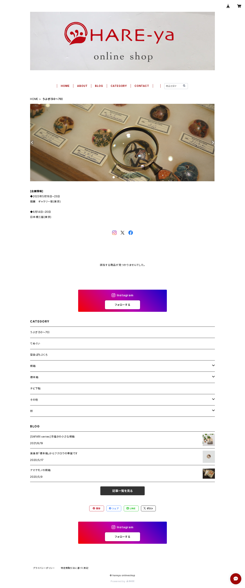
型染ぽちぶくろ (39, 354)
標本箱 (34, 377)
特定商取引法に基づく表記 (75, 568)
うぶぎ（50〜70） (40, 332)
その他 (34, 399)
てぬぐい (35, 343)
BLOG (99, 85)
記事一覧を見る (122, 491)
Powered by (122, 581)
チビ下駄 (35, 388)
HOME (65, 85)
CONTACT (142, 85)
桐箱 (33, 365)
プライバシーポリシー (44, 568)
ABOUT (82, 85)
